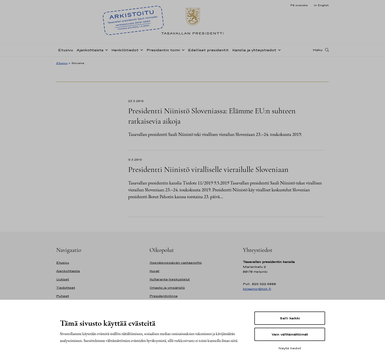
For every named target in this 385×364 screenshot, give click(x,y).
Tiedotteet (65, 288)
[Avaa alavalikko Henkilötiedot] (140, 49)
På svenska (299, 5)
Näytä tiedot (289, 348)
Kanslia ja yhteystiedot (254, 50)
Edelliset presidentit (208, 50)
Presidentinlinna (164, 296)
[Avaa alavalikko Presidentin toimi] (182, 49)
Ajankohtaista (90, 50)
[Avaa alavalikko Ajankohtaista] (105, 49)
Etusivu (65, 50)
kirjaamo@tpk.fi (257, 289)
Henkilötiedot (124, 50)
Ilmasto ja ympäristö (167, 288)
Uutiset (62, 279)
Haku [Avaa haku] (318, 50)
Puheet (62, 296)
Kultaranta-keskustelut (170, 279)
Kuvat (154, 271)
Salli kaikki (290, 318)
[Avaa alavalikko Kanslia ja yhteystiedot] (278, 49)
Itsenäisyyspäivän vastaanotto (176, 262)
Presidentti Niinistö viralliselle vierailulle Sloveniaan (208, 169)
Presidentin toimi (163, 50)
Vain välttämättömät (290, 334)
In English (321, 5)
